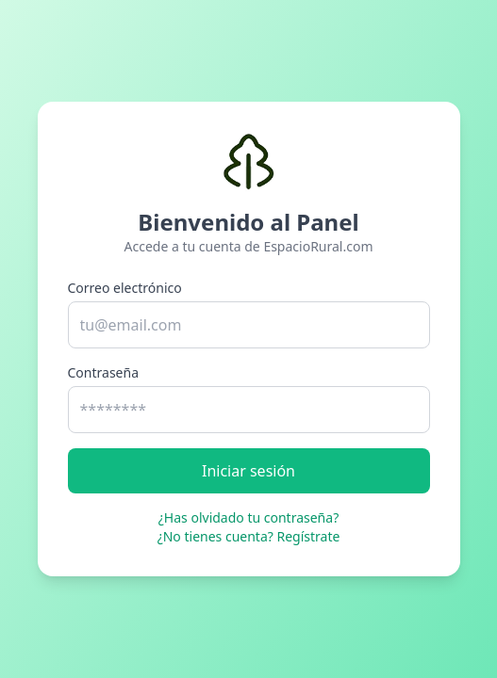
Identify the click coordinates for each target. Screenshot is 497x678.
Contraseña (104, 372)
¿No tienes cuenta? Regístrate (248, 536)
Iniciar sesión (248, 470)
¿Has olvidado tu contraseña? (248, 517)
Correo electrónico (125, 288)
